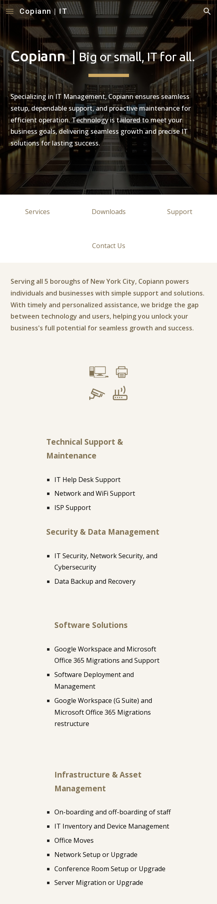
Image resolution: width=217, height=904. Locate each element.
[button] (9, 11)
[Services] (37, 212)
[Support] (179, 212)
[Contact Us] (108, 246)
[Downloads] (108, 212)
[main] (108, 97)
